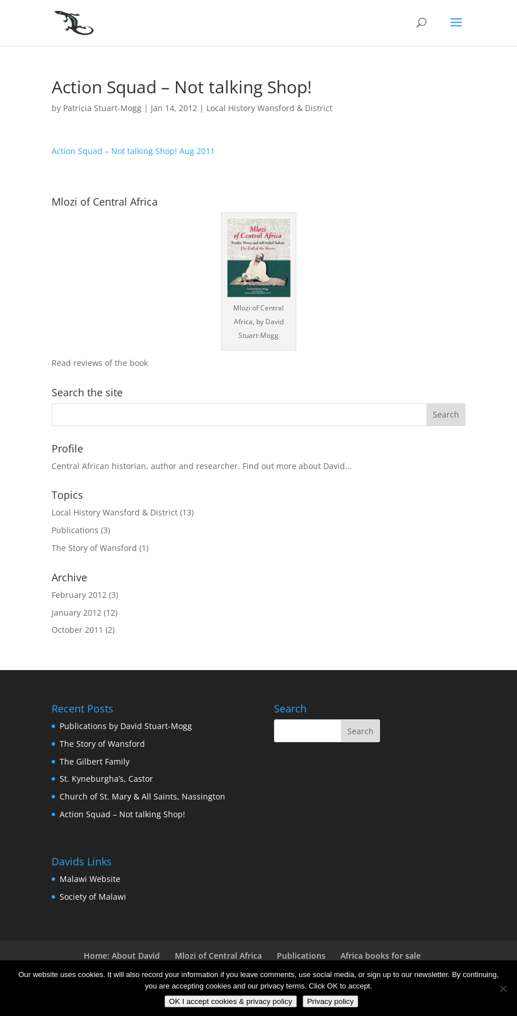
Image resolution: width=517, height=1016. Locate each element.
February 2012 (79, 594)
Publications (75, 530)
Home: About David (122, 955)
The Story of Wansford (94, 547)
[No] (502, 988)
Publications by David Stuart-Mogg (126, 725)
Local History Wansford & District (269, 108)
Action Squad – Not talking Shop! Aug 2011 (133, 150)
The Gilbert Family (95, 761)
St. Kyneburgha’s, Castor (106, 778)
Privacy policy (330, 1001)
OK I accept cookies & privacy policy (230, 1001)
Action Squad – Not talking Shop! (122, 814)
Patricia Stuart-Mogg (102, 108)
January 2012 (76, 612)
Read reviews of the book (100, 362)
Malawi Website (90, 878)
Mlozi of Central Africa (218, 955)
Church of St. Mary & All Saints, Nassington (142, 796)
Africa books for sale (380, 955)
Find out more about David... (297, 465)
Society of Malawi (93, 896)
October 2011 (77, 629)
